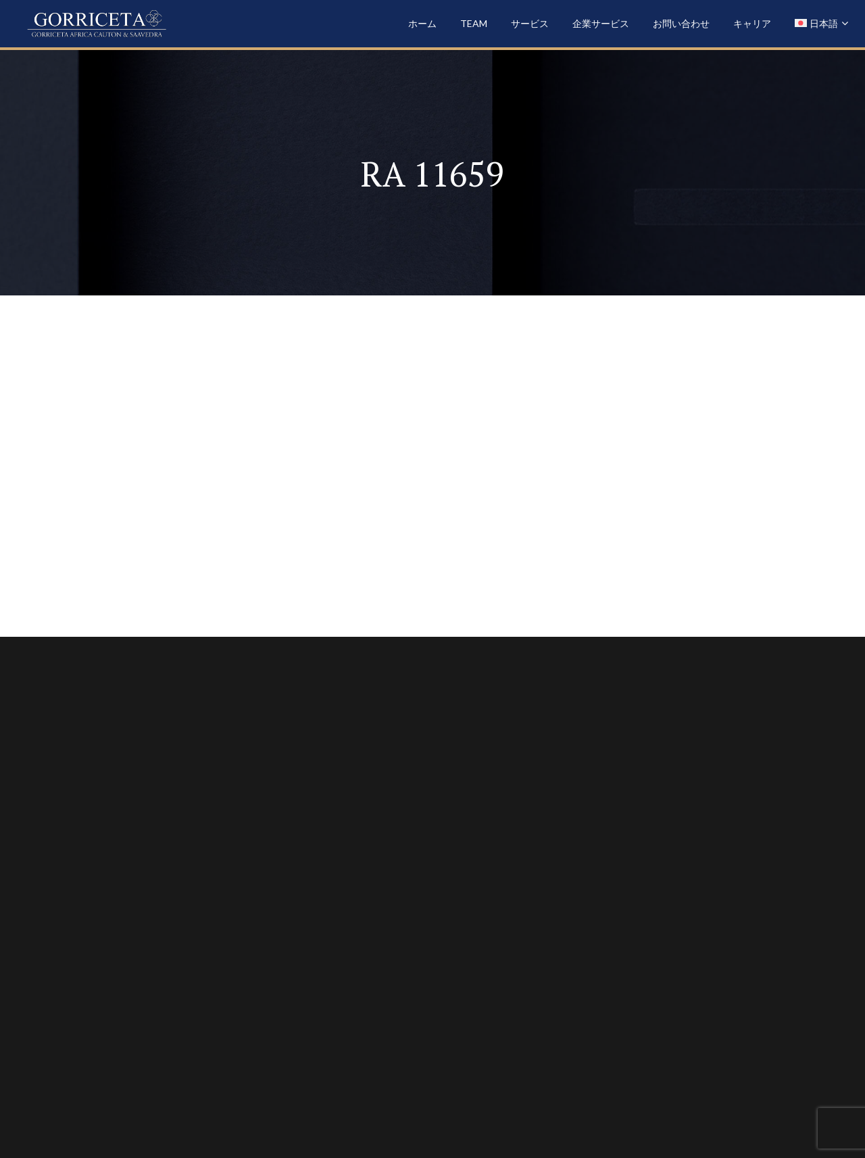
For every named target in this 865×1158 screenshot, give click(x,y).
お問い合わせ (681, 23)
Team (473, 23)
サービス (530, 23)
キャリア (752, 23)
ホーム (422, 23)
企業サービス (600, 23)
